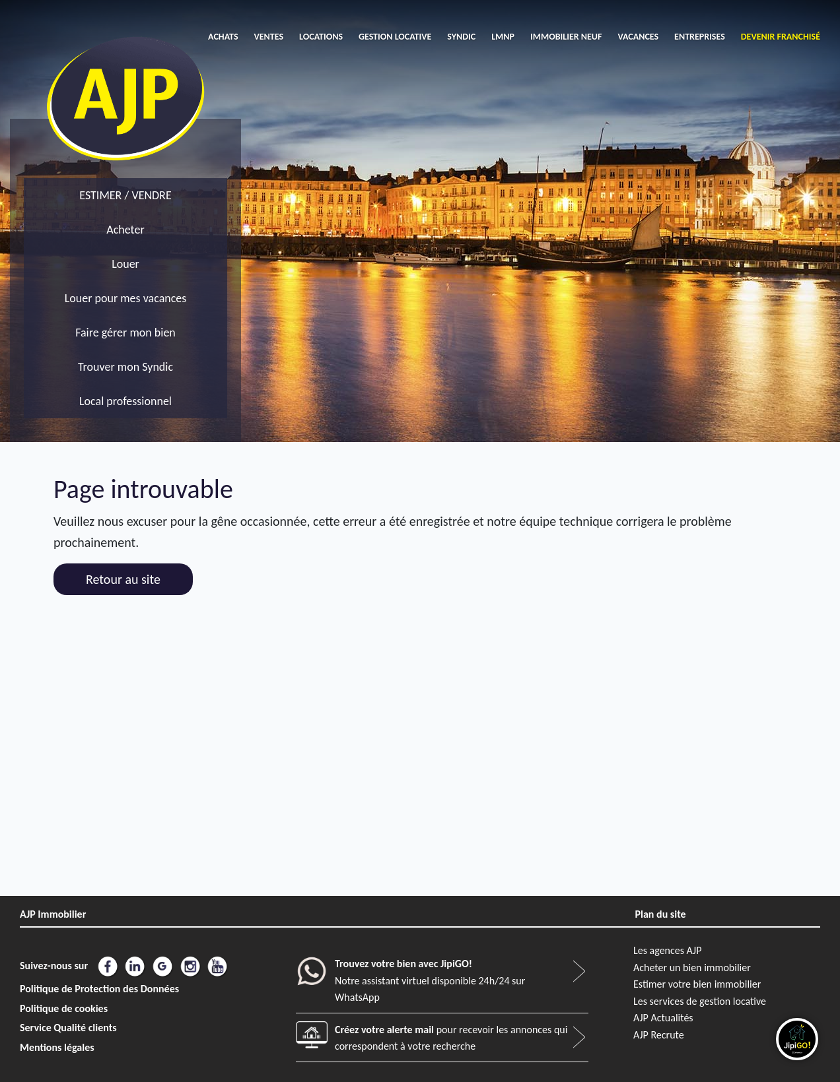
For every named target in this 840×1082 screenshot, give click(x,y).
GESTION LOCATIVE (395, 36)
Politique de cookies (64, 1008)
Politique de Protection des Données (99, 988)
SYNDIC (461, 36)
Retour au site (123, 579)
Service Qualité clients (68, 1027)
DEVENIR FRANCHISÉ (780, 36)
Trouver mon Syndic (125, 367)
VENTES (269, 36)
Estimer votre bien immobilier (697, 984)
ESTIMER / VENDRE (125, 195)
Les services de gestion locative (699, 1001)
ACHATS (223, 36)
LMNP (502, 36)
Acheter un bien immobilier (692, 967)
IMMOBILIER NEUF (566, 36)
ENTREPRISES (699, 36)
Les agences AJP (667, 950)
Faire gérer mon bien (125, 332)
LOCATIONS (321, 36)
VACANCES (637, 36)
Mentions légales (57, 1047)
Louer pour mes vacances (126, 298)
